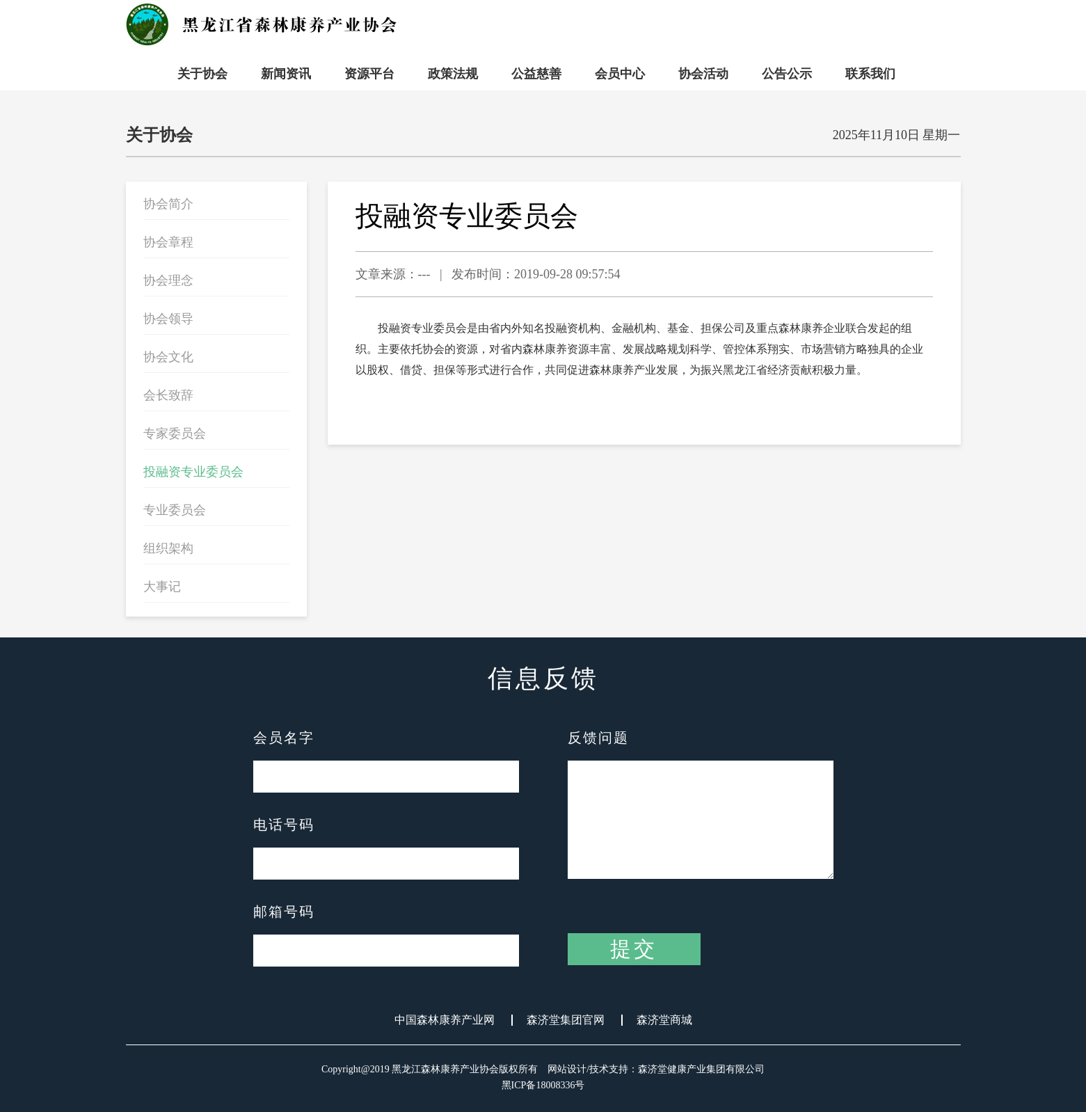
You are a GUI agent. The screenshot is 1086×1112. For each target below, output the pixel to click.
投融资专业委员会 (193, 472)
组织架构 (168, 548)
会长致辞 (168, 395)
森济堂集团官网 (566, 1020)
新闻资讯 (286, 74)
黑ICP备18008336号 (543, 1085)
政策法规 (453, 74)
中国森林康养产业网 (444, 1020)
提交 (633, 948)
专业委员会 (174, 510)
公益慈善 (536, 74)
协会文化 (168, 357)
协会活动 (703, 74)
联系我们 (870, 74)
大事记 (162, 587)
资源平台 (369, 74)
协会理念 (168, 280)
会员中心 (620, 74)
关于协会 (202, 74)
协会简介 (168, 204)
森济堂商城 (664, 1020)
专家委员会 (174, 433)
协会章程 (168, 242)
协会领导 (168, 319)
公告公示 (787, 74)
